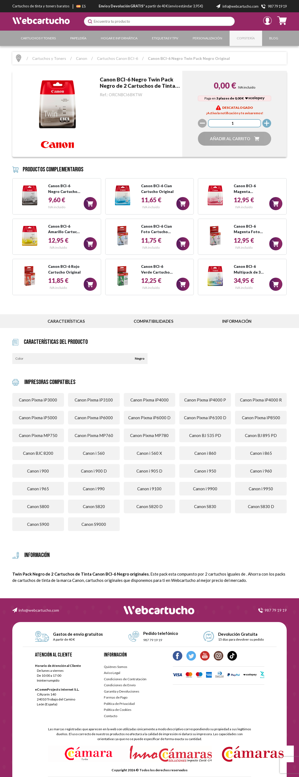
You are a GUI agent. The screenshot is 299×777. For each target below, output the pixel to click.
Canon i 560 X (149, 453)
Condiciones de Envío (120, 685)
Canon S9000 (93, 524)
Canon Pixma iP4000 (149, 399)
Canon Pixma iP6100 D (205, 417)
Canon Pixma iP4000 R (261, 399)
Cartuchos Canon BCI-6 (117, 58)
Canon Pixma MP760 (94, 435)
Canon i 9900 (205, 488)
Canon (81, 58)
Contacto (110, 716)
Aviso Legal (112, 673)
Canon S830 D (261, 506)
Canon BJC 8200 (38, 453)
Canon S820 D (149, 506)
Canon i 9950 (261, 488)
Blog (273, 38)
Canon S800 (38, 506)
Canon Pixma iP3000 (38, 399)
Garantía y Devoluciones (121, 691)
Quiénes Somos (115, 667)
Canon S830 (205, 506)
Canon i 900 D (94, 470)
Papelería (78, 38)
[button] (234, 139)
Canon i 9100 (149, 488)
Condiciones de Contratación (125, 679)
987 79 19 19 (276, 610)
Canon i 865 (261, 453)
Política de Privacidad (119, 704)
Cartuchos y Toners (38, 38)
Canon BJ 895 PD (261, 435)
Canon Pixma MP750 (38, 435)
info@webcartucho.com (39, 610)
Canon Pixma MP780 (149, 435)
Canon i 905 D (149, 470)
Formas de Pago (115, 697)
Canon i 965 (38, 488)
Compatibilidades (153, 321)
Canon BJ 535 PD (205, 435)
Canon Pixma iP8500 (261, 417)
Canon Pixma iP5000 (38, 417)
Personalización (207, 38)
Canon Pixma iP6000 (94, 417)
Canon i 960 (261, 470)
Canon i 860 (205, 453)
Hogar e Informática (119, 38)
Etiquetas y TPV (165, 38)
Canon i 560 (94, 453)
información (236, 321)
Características (66, 321)
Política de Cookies (117, 710)
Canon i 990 (94, 488)
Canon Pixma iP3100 (94, 399)
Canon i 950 (205, 470)
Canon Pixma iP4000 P (205, 399)
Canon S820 (94, 506)
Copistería (246, 38)
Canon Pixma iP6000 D (149, 417)
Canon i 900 (38, 470)
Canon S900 (38, 524)
